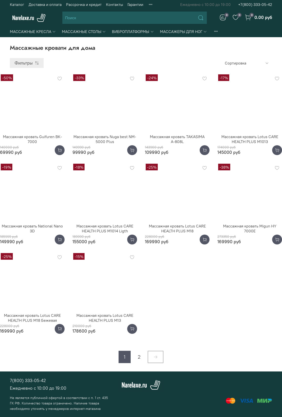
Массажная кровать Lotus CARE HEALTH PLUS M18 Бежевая (32, 318)
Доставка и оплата (45, 4)
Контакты (114, 4)
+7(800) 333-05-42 (255, 4)
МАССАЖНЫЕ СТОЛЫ (84, 31)
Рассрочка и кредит (84, 4)
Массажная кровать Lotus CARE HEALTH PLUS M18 (177, 228)
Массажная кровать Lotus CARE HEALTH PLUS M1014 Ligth (104, 228)
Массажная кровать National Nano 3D (32, 228)
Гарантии (135, 4)
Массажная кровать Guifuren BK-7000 (32, 139)
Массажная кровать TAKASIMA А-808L (177, 139)
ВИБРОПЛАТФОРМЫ (133, 31)
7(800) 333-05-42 (28, 380)
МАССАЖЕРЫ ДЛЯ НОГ (183, 31)
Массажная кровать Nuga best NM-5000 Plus (104, 139)
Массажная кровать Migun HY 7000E (249, 228)
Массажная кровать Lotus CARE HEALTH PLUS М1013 (249, 139)
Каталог (17, 4)
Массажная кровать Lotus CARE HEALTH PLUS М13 (104, 318)
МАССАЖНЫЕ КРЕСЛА (33, 31)
